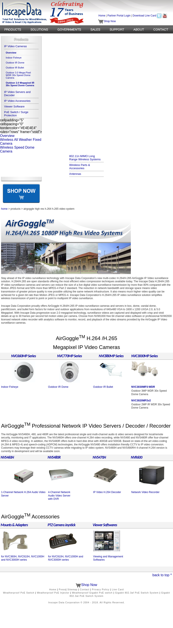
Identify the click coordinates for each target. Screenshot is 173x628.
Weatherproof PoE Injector (53, 592)
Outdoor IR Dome (15, 62)
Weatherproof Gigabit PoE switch (92, 592)
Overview (7, 136)
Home (101, 15)
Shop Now (107, 21)
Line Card (118, 589)
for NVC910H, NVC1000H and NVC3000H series (65, 558)
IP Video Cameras (15, 46)
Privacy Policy (100, 589)
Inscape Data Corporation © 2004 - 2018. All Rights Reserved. (86, 602)
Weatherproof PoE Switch (18, 592)
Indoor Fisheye (14, 57)
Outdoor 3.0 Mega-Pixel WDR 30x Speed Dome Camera (18, 75)
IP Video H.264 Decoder (107, 492)
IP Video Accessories (17, 100)
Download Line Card (144, 15)
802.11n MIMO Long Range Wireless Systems (85, 157)
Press (62, 589)
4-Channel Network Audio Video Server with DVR (59, 495)
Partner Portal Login (119, 15)
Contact (85, 589)
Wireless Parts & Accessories (79, 166)
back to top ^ (162, 575)
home (4, 208)
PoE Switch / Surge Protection (16, 113)
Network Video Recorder (145, 492)
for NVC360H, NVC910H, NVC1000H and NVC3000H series (22, 558)
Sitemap (72, 589)
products (16, 208)
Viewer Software (14, 106)
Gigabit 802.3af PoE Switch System (137, 592)
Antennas (75, 173)
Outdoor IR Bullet (15, 67)
